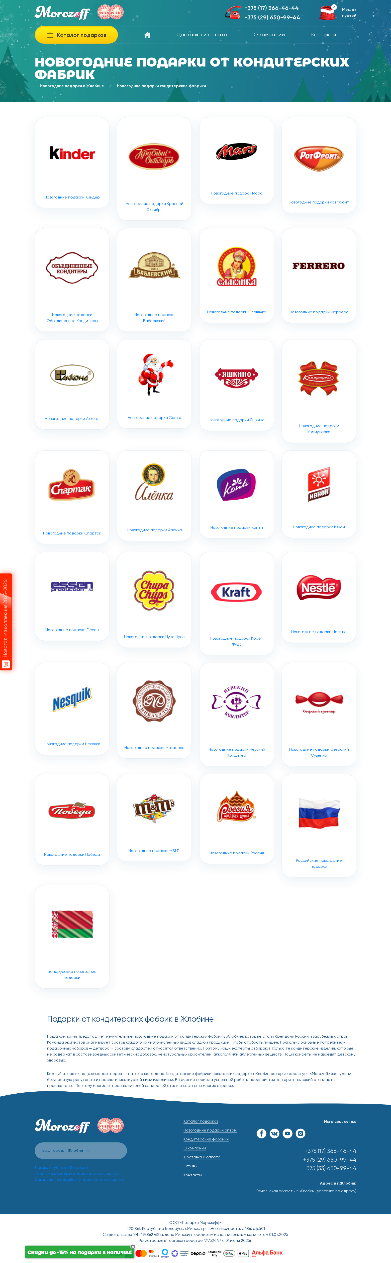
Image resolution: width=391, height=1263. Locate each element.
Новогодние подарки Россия (236, 843)
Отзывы (190, 1166)
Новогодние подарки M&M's (154, 842)
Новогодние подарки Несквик (72, 733)
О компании (269, 35)
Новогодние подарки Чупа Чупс (154, 624)
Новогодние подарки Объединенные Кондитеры (72, 305)
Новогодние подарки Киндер (72, 162)
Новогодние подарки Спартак (72, 522)
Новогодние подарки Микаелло (154, 735)
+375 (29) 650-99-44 (272, 18)
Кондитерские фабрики (206, 1139)
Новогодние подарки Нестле (319, 622)
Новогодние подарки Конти (236, 519)
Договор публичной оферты (61, 1168)
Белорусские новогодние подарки (72, 961)
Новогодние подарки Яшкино (237, 410)
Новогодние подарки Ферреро (319, 300)
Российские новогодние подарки (319, 850)
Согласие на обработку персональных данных (79, 1180)
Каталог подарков (201, 1122)
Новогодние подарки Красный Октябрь (154, 169)
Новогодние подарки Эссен (72, 621)
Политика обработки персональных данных (76, 1174)
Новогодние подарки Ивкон (319, 519)
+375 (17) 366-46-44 (271, 8)
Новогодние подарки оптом (210, 1130)
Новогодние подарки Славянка (236, 300)
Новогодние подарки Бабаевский (154, 305)
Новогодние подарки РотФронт (319, 165)
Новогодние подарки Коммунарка (319, 416)
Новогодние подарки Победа (72, 844)
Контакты (323, 35)
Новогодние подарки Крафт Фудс (237, 628)
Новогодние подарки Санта (154, 409)
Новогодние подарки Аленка (154, 520)
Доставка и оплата (202, 35)
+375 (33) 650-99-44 (329, 1168)
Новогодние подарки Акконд (72, 409)
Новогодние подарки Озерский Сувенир (319, 739)
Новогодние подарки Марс (236, 161)
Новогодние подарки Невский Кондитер (237, 739)
